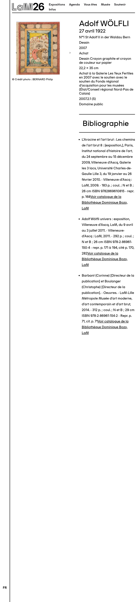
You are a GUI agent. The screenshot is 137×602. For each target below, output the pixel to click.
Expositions (57, 4)
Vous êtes (90, 4)
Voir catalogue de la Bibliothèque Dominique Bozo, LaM (105, 202)
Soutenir (120, 4)
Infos (52, 9)
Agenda (74, 4)
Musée (105, 4)
